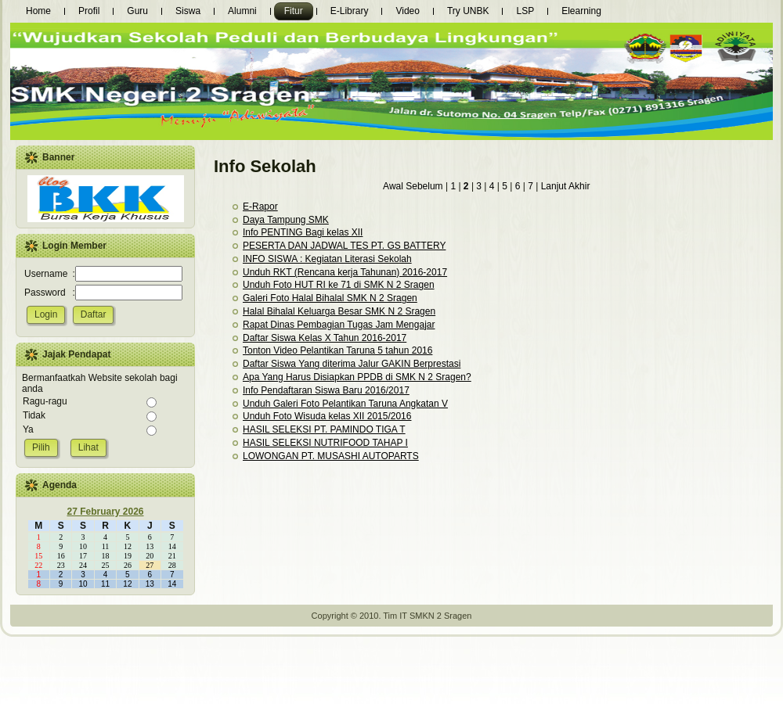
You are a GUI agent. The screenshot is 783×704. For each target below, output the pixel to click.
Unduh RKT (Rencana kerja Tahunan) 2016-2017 (345, 272)
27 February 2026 (105, 511)
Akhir (579, 186)
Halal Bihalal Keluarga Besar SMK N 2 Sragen (339, 311)
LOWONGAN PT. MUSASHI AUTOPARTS (331, 456)
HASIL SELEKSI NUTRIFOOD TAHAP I (325, 442)
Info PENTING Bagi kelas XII (303, 232)
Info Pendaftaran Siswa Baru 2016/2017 (326, 390)
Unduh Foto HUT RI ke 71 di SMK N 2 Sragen (339, 284)
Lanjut (552, 186)
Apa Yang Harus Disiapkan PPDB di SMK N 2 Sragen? (357, 377)
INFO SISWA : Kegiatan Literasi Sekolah (327, 258)
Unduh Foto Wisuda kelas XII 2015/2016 (327, 416)
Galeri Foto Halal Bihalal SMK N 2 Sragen (330, 298)
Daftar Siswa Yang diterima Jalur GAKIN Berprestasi (351, 363)
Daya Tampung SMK (286, 219)
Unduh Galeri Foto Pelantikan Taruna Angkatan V (345, 403)
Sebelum (426, 186)
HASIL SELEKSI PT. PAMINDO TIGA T (324, 429)
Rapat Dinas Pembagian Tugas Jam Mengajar (339, 324)
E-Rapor (260, 206)
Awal (394, 186)
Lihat (88, 447)
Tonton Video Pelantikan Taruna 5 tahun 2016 (337, 350)
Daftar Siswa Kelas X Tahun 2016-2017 (324, 337)
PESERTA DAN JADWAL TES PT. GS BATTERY (344, 245)
